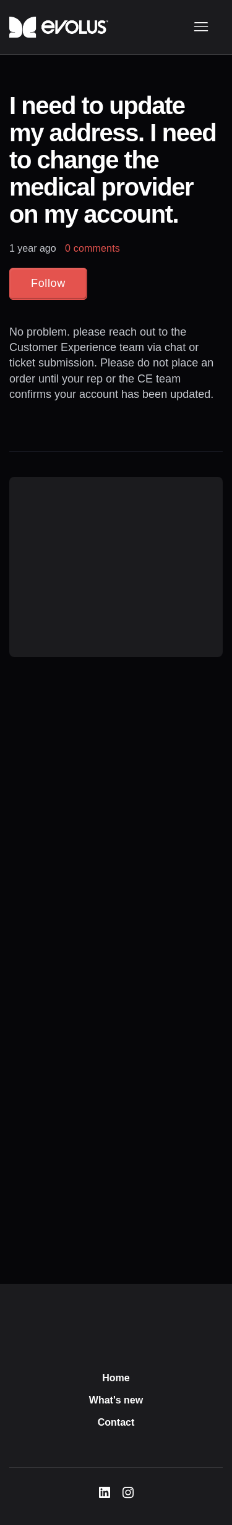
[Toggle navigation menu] (201, 27)
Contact (116, 1422)
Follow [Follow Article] (48, 283)
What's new (116, 1400)
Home (115, 1378)
